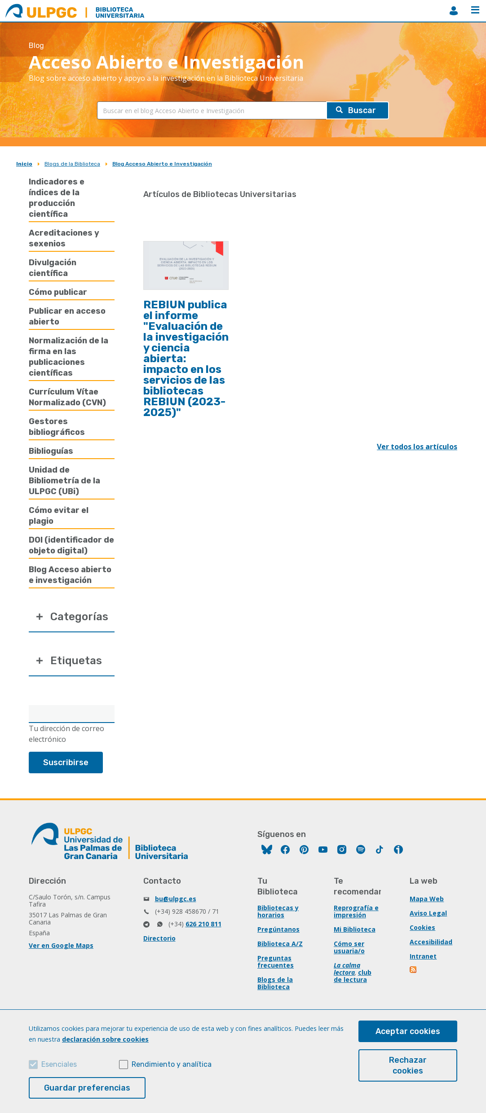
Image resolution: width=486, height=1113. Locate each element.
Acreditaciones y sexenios (64, 238)
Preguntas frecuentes (275, 961)
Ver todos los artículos (417, 446)
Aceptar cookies (408, 1031)
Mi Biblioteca (355, 929)
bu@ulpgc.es (175, 898)
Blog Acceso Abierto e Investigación (162, 164)
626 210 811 (203, 924)
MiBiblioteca (453, 10)
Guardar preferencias (87, 1088)
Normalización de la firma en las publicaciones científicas (68, 357)
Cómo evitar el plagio (58, 515)
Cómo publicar (58, 292)
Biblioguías (51, 451)
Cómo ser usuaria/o (349, 947)
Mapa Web (427, 898)
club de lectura (352, 976)
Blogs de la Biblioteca (72, 164)
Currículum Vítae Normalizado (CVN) (67, 397)
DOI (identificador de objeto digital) (71, 545)
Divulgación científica (52, 268)
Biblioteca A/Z (280, 943)
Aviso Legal (428, 913)
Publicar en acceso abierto (67, 316)
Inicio (24, 164)
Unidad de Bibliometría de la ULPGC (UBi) (64, 480)
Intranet (423, 956)
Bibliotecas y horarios (278, 911)
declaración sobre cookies (105, 1039)
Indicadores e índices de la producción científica (56, 198)
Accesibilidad (431, 942)
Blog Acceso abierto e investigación (70, 575)
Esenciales (59, 1064)
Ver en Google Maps (61, 945)
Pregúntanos (278, 929)
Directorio (159, 938)
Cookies (422, 927)
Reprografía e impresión (356, 911)
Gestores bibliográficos (57, 426)
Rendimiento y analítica (172, 1064)
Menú (475, 9)
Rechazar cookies (408, 1065)
